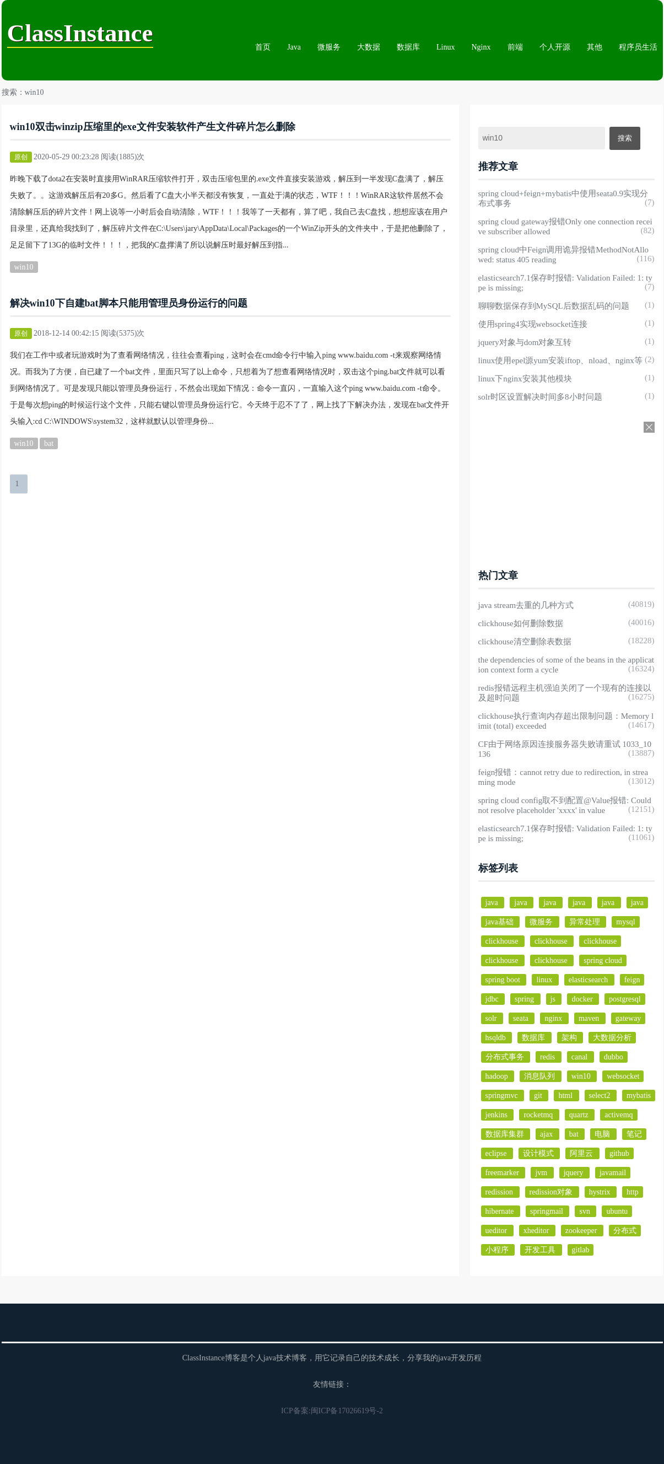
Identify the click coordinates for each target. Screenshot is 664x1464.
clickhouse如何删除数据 (520, 623)
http (633, 1192)
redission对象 (552, 1192)
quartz (579, 1115)
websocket (623, 1076)
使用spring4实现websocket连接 (532, 324)
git (539, 1095)
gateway (628, 1018)
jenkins (497, 1115)
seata (521, 1018)
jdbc (493, 999)
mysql (625, 922)
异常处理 (585, 922)
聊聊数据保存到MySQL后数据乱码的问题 (553, 306)
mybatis (639, 1095)
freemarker (503, 1173)
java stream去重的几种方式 (526, 605)
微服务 (329, 47)
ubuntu (617, 1211)
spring (525, 999)
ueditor (497, 1230)
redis (548, 1057)
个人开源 (554, 47)
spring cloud (603, 960)
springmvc (502, 1095)
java (492, 902)
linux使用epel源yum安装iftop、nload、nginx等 (560, 360)
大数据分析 (612, 1038)
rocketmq (538, 1115)
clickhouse (502, 941)
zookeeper (582, 1230)
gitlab (581, 1250)
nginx (554, 1018)
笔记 (634, 1134)
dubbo (613, 1057)
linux (545, 980)
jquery (574, 1173)
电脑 (603, 1134)
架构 (570, 1038)
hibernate (500, 1211)
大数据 (368, 47)
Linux (445, 47)
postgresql (625, 999)
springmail (547, 1211)
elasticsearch (589, 980)
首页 (263, 47)
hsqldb (496, 1038)
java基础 (500, 922)
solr (492, 1018)
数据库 (408, 47)
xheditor (537, 1230)
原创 (21, 157)
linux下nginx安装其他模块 (525, 378)
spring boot (503, 980)
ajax (547, 1134)
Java (294, 47)
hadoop (497, 1076)
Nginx (481, 47)
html (566, 1095)
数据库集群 (505, 1134)
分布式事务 (505, 1057)
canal (580, 1057)
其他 (594, 47)
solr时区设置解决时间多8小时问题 (540, 396)
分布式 (624, 1230)
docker (583, 999)
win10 (24, 267)
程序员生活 (638, 47)
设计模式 (539, 1153)
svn (585, 1211)
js (554, 999)
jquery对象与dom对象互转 (525, 342)
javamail (613, 1173)
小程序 (498, 1250)
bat (48, 443)
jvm (542, 1173)
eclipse (497, 1153)
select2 (600, 1095)
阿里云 (582, 1153)
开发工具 (541, 1250)
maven (590, 1018)
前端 (515, 47)
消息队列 (540, 1076)
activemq (618, 1115)
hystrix (600, 1192)
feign (632, 980)
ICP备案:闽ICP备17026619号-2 (332, 1411)
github (619, 1153)
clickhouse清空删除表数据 (524, 641)
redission (500, 1192)
